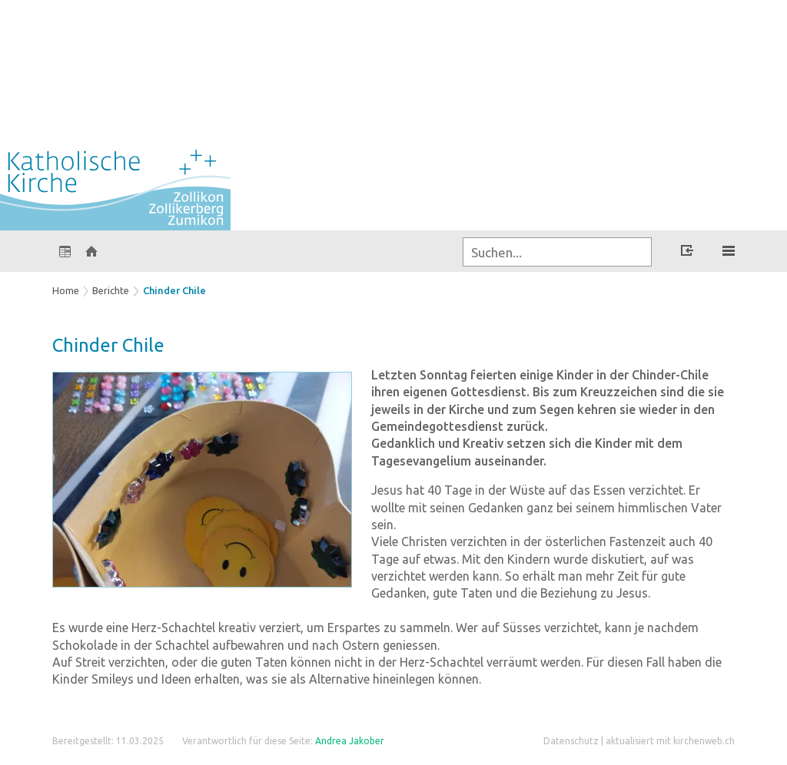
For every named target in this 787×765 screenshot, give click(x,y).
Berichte (110, 290)
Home (65, 290)
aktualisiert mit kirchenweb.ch (670, 741)
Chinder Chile (174, 290)
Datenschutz (571, 741)
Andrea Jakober (349, 741)
